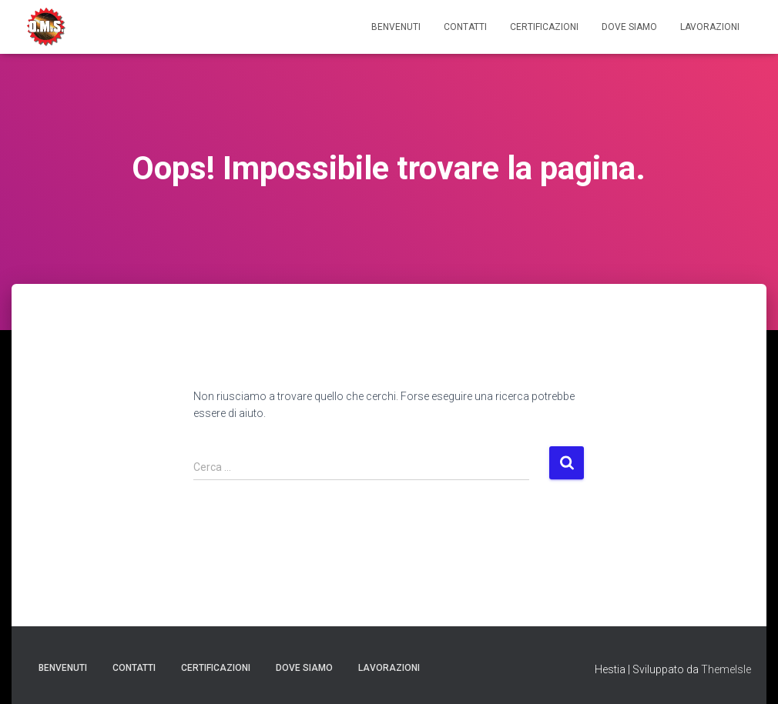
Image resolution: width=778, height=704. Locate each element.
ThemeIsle (726, 669)
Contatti (465, 27)
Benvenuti (396, 27)
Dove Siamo (629, 27)
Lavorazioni (709, 27)
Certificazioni (544, 27)
